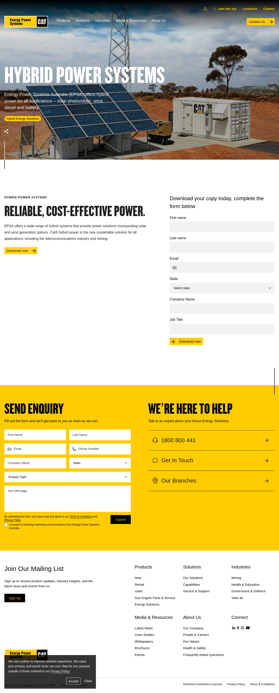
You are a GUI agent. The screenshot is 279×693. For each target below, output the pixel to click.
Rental (139, 584)
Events (140, 655)
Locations (250, 8)
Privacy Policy (12, 520)
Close (88, 681)
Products (63, 20)
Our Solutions (193, 578)
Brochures (142, 648)
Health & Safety (194, 648)
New (138, 578)
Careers (269, 8)
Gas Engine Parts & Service (155, 598)
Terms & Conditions (81, 516)
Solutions (83, 20)
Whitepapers (144, 641)
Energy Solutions (147, 604)
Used (138, 591)
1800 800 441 (225, 9)
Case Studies (144, 635)
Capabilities (191, 584)
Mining (236, 578)
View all (237, 598)
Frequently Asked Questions (203, 655)
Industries (102, 20)
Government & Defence (248, 591)
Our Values (191, 641)
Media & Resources (131, 20)
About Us (158, 20)
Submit (121, 519)
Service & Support (196, 591)
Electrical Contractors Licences (202, 684)
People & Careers (196, 635)
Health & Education (245, 584)
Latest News (144, 628)
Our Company (193, 628)
